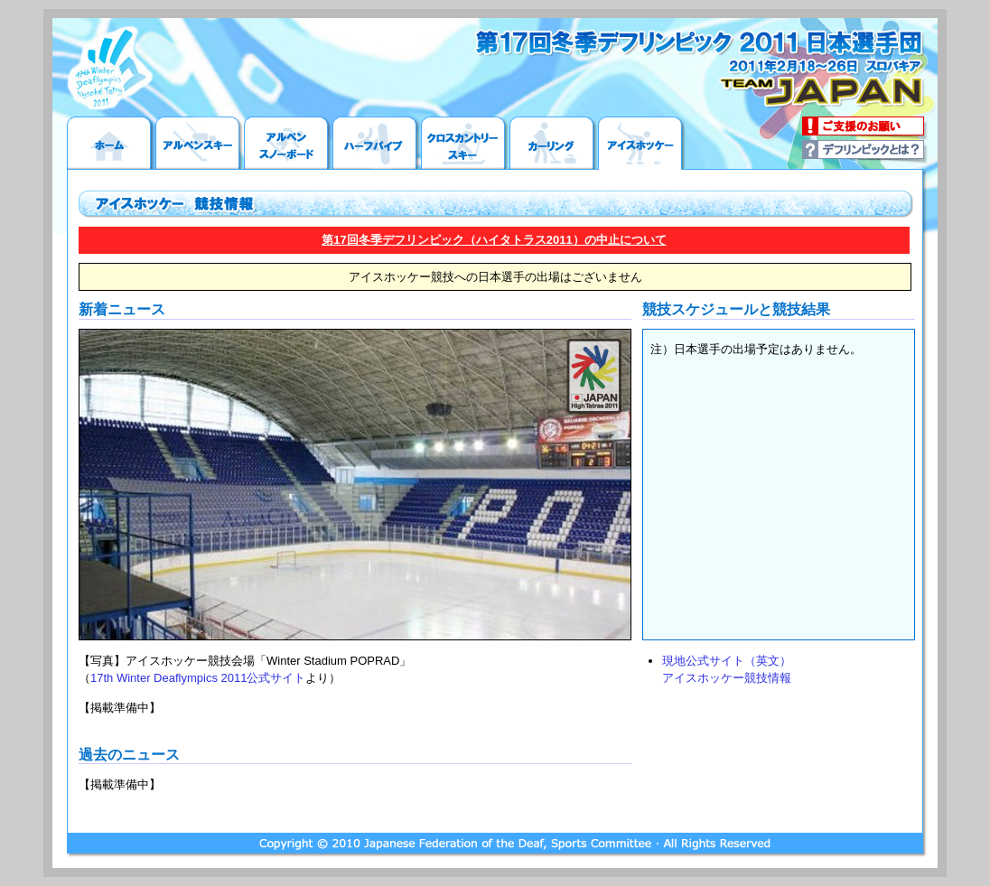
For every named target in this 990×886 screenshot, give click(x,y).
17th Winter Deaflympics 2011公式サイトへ (106, 67)
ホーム (111, 143)
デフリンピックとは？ (865, 151)
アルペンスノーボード (288, 143)
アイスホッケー (642, 143)
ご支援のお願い (865, 128)
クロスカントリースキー (465, 143)
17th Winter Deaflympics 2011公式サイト (197, 678)
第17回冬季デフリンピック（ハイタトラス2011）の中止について (494, 240)
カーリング (553, 143)
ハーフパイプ (376, 143)
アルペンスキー (199, 143)
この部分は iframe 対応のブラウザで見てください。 (778, 484)
